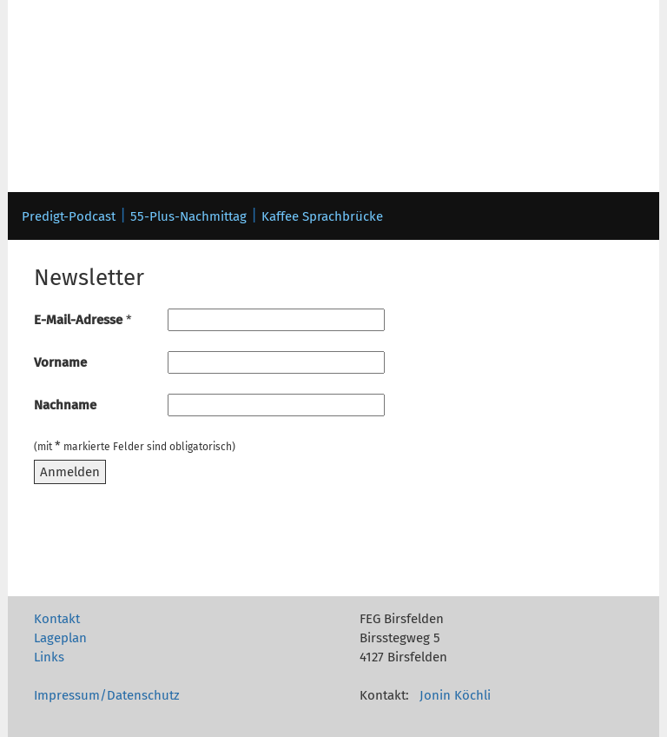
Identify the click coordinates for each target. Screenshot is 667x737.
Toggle (53, 55)
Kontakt (57, 619)
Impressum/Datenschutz (107, 695)
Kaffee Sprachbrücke (322, 216)
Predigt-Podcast (69, 216)
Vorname (60, 362)
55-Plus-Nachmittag (188, 216)
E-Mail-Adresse (83, 320)
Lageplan (60, 638)
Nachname (65, 405)
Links (49, 657)
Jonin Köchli (455, 695)
